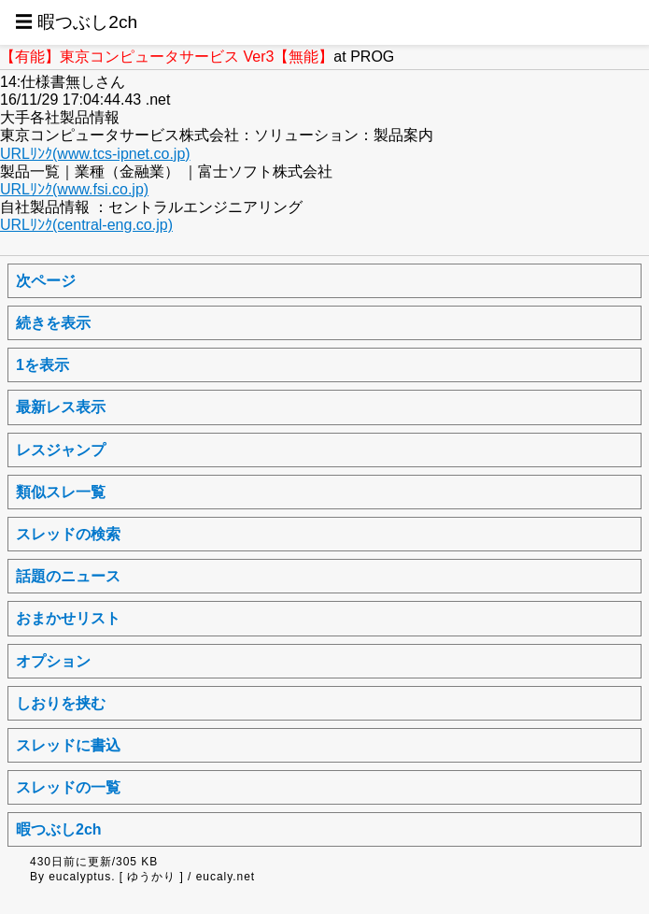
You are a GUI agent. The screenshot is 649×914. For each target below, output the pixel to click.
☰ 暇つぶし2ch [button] (76, 22)
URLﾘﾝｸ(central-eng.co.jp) (86, 225)
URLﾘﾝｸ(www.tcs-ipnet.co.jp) (95, 154)
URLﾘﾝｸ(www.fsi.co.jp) (74, 189)
